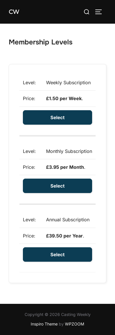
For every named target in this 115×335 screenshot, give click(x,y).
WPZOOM (74, 323)
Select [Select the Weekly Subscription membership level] (57, 117)
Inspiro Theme (44, 323)
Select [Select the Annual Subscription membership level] (57, 254)
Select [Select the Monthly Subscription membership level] (57, 186)
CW (14, 11)
